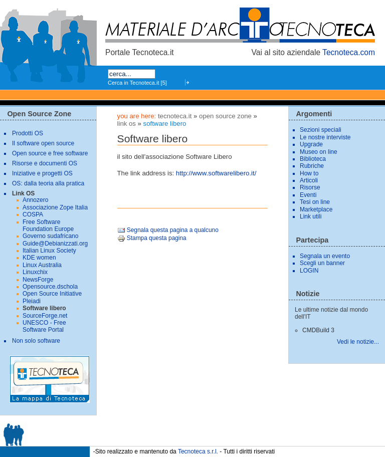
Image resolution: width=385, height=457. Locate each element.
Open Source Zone (225, 116)
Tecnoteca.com (348, 52)
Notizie (307, 294)
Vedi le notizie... (358, 341)
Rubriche (312, 165)
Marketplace (316, 209)
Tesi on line (315, 201)
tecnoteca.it (174, 116)
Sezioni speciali (320, 129)
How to (309, 173)
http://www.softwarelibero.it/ (216, 173)
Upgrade (311, 144)
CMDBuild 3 (318, 330)
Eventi (308, 194)
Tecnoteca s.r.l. (198, 450)
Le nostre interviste (325, 137)
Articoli (309, 180)
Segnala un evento (325, 256)
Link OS (126, 123)
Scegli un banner (322, 263)
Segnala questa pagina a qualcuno (168, 230)
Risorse (310, 187)
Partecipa (312, 240)
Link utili (310, 216)
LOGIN (309, 270)
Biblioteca (313, 158)
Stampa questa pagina (151, 238)
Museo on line (318, 151)
